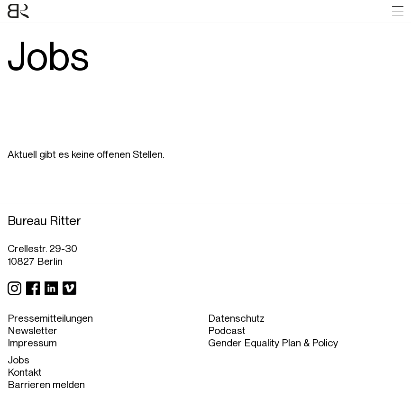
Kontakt (25, 372)
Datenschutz (236, 318)
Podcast (227, 330)
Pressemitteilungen (50, 318)
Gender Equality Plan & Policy (273, 342)
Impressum (32, 342)
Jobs (18, 359)
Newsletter (32, 330)
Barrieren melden (46, 384)
